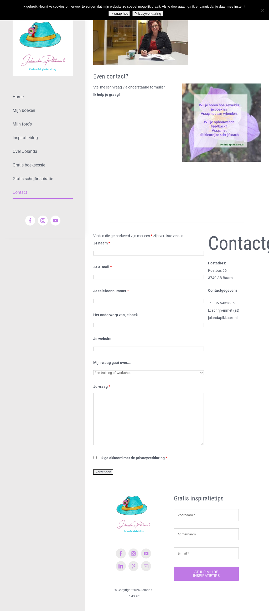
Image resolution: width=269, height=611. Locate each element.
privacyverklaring (150, 458)
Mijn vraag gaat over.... (112, 363)
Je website (102, 339)
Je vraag (101, 386)
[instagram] (43, 221)
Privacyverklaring (147, 13)
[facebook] (30, 221)
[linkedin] (121, 566)
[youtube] (55, 221)
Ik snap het (119, 13)
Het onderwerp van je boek (115, 315)
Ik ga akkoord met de (134, 458)
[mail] (146, 566)
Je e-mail (102, 267)
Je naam (101, 243)
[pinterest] (133, 566)
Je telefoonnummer (111, 291)
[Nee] (262, 10)
